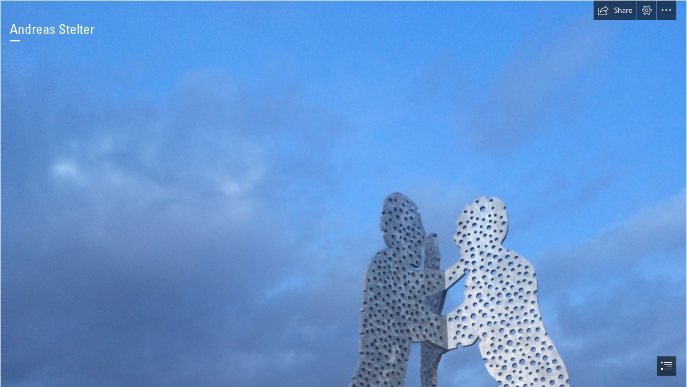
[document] (343, 193)
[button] (615, 10)
